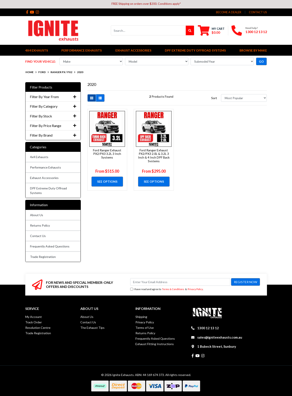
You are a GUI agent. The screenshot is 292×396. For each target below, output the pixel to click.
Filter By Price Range (53, 126)
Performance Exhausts (45, 167)
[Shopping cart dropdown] (211, 30)
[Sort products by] (244, 98)
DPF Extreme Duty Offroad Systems (48, 190)
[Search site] (190, 30)
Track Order (33, 322)
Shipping (141, 317)
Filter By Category (53, 106)
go (261, 61)
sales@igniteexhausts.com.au (219, 337)
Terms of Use (144, 327)
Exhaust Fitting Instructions (154, 344)
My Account (33, 317)
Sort (214, 98)
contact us (258, 12)
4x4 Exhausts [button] (36, 50)
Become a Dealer (228, 12)
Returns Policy (40, 225)
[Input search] (148, 30)
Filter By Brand (53, 135)
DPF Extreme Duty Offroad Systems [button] (195, 50)
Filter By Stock (53, 116)
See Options (107, 181)
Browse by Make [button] (253, 50)
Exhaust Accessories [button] (133, 50)
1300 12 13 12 (256, 32)
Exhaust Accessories (44, 178)
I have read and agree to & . (166, 289)
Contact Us (38, 236)
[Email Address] (180, 282)
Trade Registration (43, 257)
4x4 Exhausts (39, 157)
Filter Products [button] (41, 87)
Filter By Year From (53, 97)
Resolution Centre (38, 327)
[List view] (100, 98)
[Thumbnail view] (91, 98)
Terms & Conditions (173, 289)
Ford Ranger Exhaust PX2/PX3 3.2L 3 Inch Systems (107, 153)
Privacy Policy (195, 289)
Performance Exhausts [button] (81, 50)
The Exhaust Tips (92, 327)
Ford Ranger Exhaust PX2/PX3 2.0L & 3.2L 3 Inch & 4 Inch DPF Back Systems (154, 155)
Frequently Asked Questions (49, 246)
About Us (36, 215)
